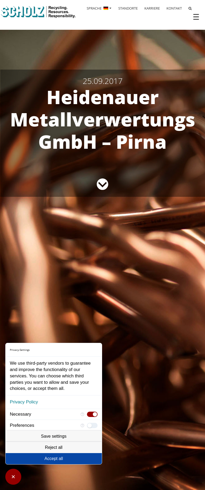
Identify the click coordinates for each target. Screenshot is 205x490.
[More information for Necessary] (82, 414)
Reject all (53, 447)
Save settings (53, 436)
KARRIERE (152, 8)
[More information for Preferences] (82, 425)
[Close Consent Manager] (13, 477)
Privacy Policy (24, 401)
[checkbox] (92, 414)
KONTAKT (174, 8)
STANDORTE (128, 8)
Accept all (53, 458)
